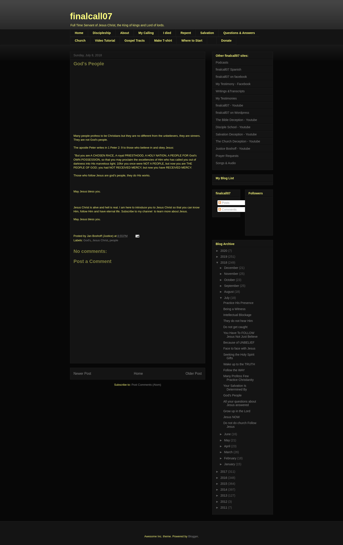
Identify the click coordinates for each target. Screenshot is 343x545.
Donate (226, 40)
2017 (224, 471)
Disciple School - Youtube (233, 127)
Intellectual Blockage (237, 315)
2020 (224, 250)
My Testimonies (226, 98)
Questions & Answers (239, 33)
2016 (224, 477)
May (227, 440)
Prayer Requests (227, 156)
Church (80, 40)
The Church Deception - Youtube (238, 141)
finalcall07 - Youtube (229, 105)
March (228, 452)
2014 (224, 489)
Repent (185, 33)
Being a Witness (234, 309)
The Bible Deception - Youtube (236, 120)
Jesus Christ (100, 240)
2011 (224, 507)
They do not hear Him (238, 321)
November (231, 273)
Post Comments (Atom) (146, 384)
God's (87, 240)
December (231, 268)
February (230, 458)
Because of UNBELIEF (238, 342)
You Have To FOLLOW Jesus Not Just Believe (240, 334)
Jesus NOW (231, 417)
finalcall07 (91, 16)
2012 (224, 501)
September (232, 286)
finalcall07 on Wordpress (232, 112)
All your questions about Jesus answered (239, 403)
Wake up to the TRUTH (239, 364)
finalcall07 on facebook (231, 76)
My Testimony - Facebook (233, 84)
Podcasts (222, 62)
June (227, 434)
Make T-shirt (163, 40)
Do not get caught (235, 327)
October (230, 280)
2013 (224, 495)
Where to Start (191, 40)
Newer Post (82, 373)
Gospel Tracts (134, 40)
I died (167, 33)
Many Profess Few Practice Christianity (238, 378)
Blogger (193, 536)
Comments (227, 209)
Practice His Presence (238, 303)
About (124, 33)
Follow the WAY (234, 370)
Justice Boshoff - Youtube (233, 148)
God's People (232, 395)
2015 (224, 483)
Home (79, 33)
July (227, 298)
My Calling (146, 33)
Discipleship (102, 33)
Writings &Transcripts (230, 91)
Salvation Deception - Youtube (236, 134)
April (227, 446)
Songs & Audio (226, 163)
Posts (223, 202)
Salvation (207, 33)
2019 (224, 256)
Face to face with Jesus (239, 348)
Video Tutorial (105, 40)
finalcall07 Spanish (228, 69)
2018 (224, 262)
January (230, 464)
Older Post (194, 373)
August (229, 291)
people (114, 240)
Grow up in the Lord (236, 411)
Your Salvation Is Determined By (235, 387)
